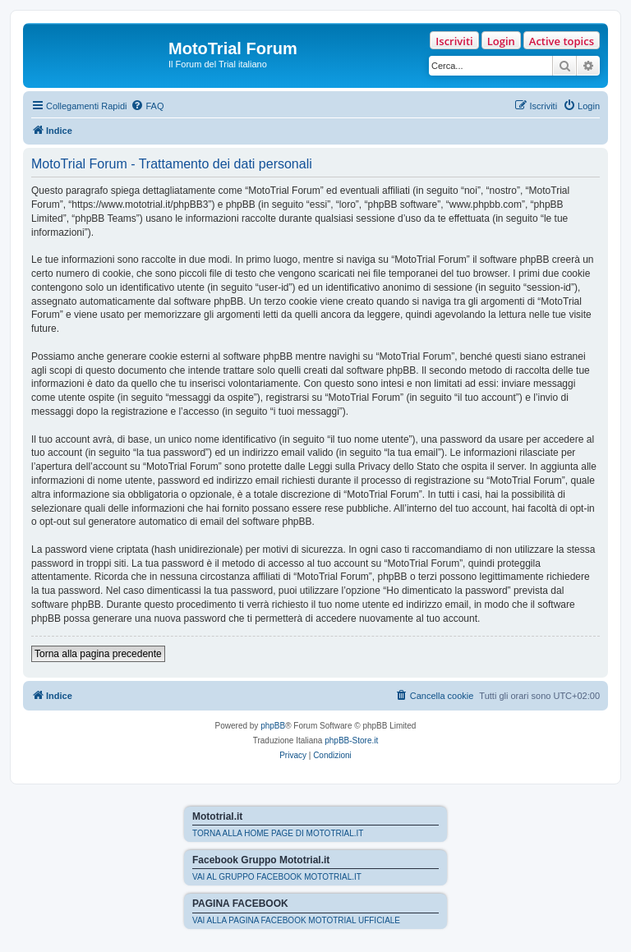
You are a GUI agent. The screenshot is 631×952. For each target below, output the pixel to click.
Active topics (561, 41)
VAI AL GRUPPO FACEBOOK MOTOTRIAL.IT (277, 876)
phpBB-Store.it (351, 740)
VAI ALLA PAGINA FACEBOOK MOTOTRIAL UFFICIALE (296, 920)
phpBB (272, 725)
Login (501, 41)
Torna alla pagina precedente (98, 654)
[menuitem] (147, 106)
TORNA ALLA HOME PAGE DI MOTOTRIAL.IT (277, 833)
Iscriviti (453, 41)
